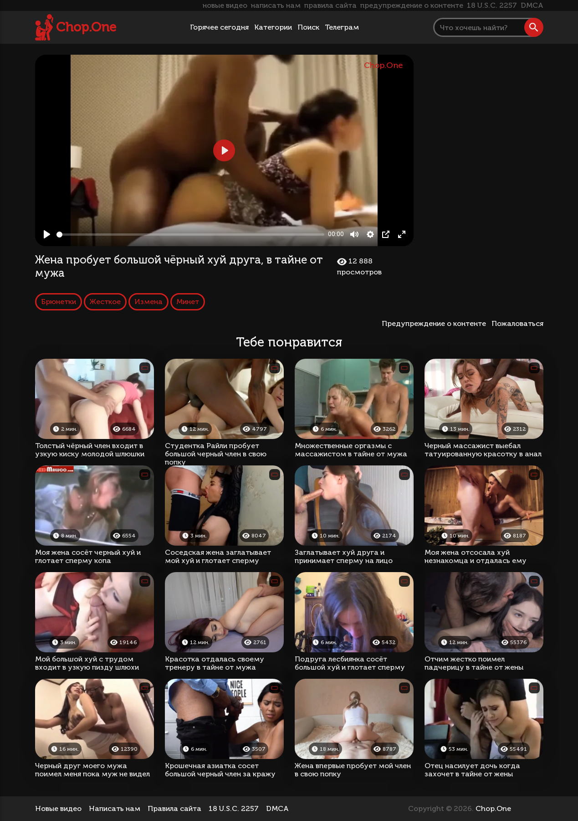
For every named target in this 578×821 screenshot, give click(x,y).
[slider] (190, 234)
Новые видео (58, 808)
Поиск (308, 27)
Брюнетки (58, 301)
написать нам (276, 5)
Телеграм (342, 27)
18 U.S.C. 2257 (492, 5)
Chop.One (86, 27)
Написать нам (114, 808)
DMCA (532, 5)
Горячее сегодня (219, 27)
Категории (273, 27)
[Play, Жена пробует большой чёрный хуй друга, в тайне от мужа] (47, 234)
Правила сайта (174, 808)
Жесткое (105, 301)
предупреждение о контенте (411, 5)
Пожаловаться (517, 323)
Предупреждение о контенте (436, 323)
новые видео (225, 5)
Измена (148, 301)
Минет (187, 301)
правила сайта (330, 5)
